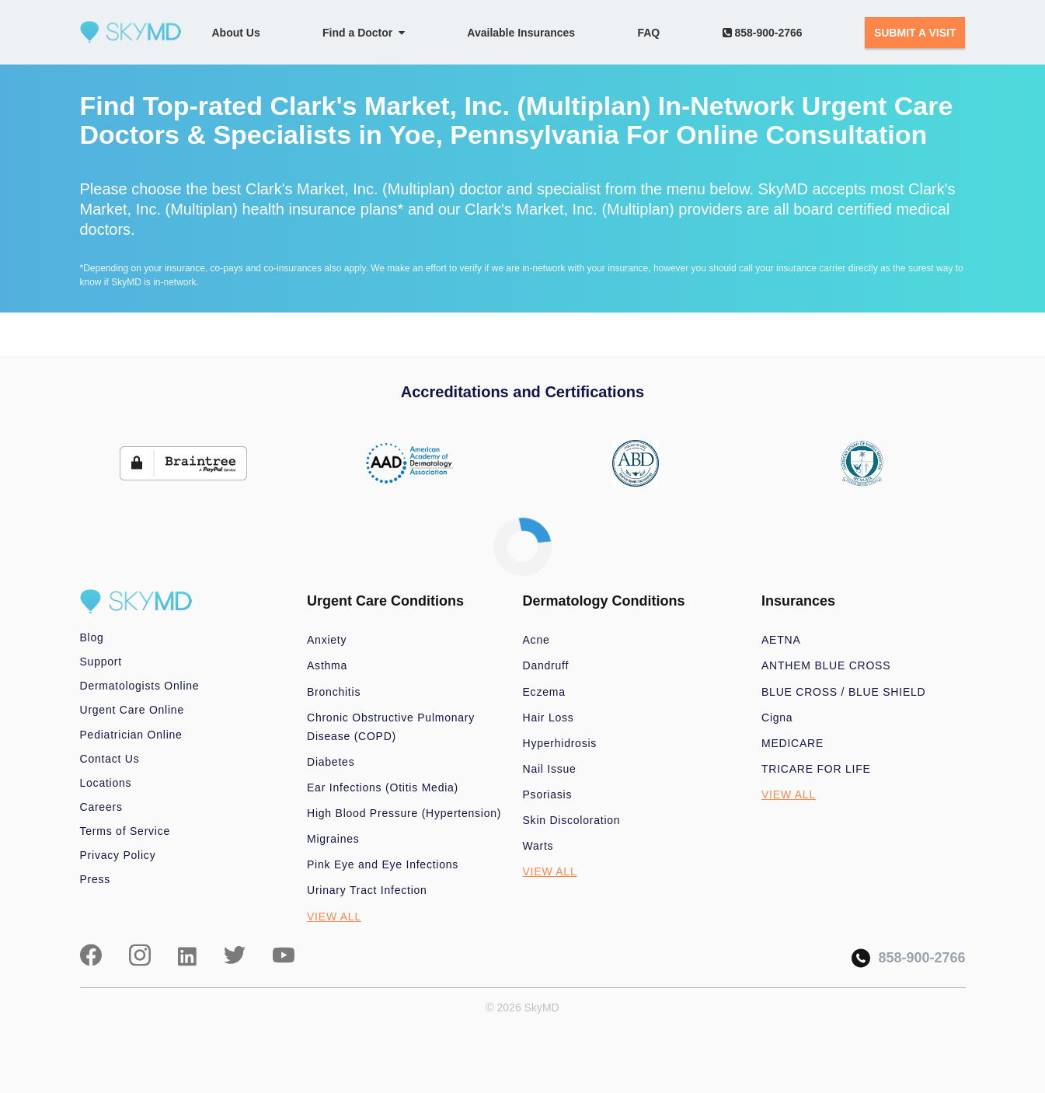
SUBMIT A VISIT (915, 32)
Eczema (544, 692)
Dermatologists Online (140, 685)
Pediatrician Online (131, 734)
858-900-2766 (763, 32)
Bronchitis (334, 692)
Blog (92, 637)
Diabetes (330, 762)
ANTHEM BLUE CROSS (825, 665)
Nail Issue (549, 769)
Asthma (327, 665)
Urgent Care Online (132, 710)
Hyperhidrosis (560, 743)
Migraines (333, 839)
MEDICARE (792, 743)
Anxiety (327, 640)
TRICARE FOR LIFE (816, 769)
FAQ (648, 32)
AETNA (781, 640)
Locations (106, 783)
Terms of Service (125, 831)
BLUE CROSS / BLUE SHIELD (843, 692)
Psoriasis (548, 794)
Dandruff (546, 665)
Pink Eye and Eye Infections (382, 864)
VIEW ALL (334, 916)
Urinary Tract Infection (367, 890)
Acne (536, 640)
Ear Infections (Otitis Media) (382, 787)
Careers (101, 807)
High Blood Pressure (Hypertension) (404, 813)
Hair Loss (548, 717)
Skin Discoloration (572, 820)
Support (101, 661)
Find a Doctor (363, 32)
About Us (236, 32)
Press (95, 879)
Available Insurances (521, 32)
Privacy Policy (118, 855)
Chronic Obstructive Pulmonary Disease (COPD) (391, 726)
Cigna (776, 717)
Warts (538, 846)
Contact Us (110, 759)
